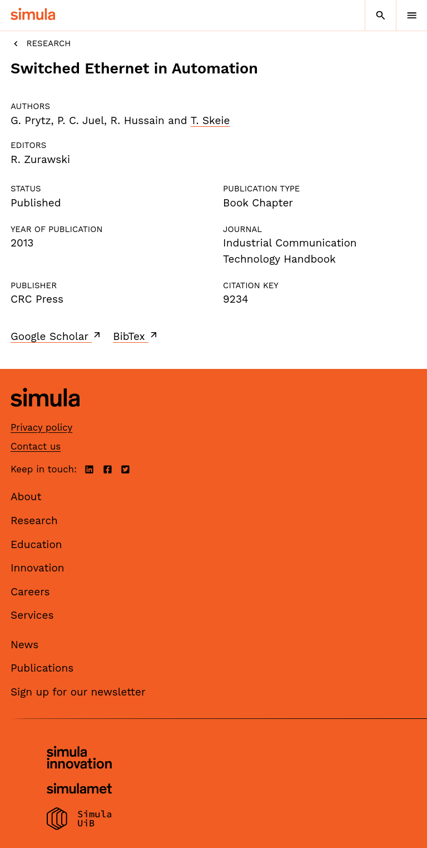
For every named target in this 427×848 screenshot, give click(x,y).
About (26, 496)
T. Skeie (210, 120)
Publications (42, 668)
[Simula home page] (45, 414)
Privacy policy (41, 427)
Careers (30, 591)
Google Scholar (56, 336)
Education (36, 544)
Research (41, 43)
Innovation (37, 567)
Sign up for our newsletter (78, 692)
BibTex (136, 336)
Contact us (36, 446)
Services (32, 615)
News (24, 644)
